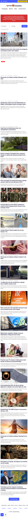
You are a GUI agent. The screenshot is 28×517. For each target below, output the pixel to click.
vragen (8, 505)
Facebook (9, 508)
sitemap (20, 505)
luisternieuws (22, 8)
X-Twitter (20, 508)
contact (12, 505)
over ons (16, 505)
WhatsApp (3, 508)
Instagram (15, 508)
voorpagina (5, 8)
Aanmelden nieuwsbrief (22, 1)
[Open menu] (2, 1)
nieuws (11, 8)
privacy (23, 505)
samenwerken (4, 505)
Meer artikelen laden (14, 499)
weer (15, 8)
